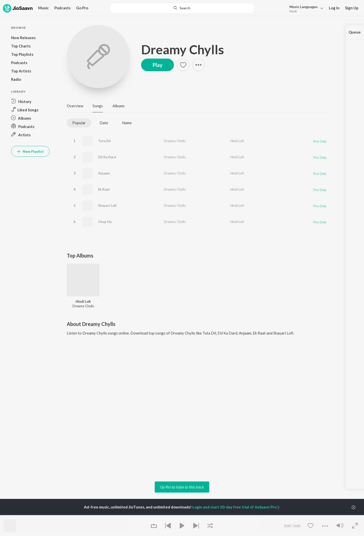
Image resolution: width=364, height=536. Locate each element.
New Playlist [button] (30, 151)
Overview (75, 106)
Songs (98, 106)
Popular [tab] (79, 122)
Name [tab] (127, 122)
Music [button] (43, 8)
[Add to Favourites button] (183, 65)
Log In (334, 8)
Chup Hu (105, 222)
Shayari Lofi (107, 205)
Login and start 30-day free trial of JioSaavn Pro (236, 507)
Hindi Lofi (237, 141)
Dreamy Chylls (182, 49)
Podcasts (62, 8)
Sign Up (351, 8)
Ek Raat (104, 189)
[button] (198, 65)
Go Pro (82, 8)
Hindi (293, 11)
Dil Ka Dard (107, 157)
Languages (303, 7)
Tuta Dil (104, 141)
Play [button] (157, 65)
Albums (118, 106)
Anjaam (104, 173)
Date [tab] (104, 122)
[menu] (305, 8)
